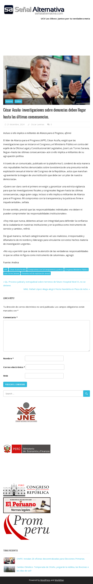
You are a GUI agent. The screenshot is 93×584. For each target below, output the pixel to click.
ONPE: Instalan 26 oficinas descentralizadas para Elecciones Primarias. (51, 558)
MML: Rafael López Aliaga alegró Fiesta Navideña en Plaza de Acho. (55, 289)
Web (5, 375)
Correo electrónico (14, 367)
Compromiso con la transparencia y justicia (45, 269)
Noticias (9, 101)
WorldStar (59, 580)
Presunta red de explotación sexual (36, 273)
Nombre (8, 358)
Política (18, 101)
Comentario (10, 317)
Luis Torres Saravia (11, 273)
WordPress (45, 580)
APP (5, 269)
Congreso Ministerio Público (76, 269)
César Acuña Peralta (18, 269)
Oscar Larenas (37, 124)
